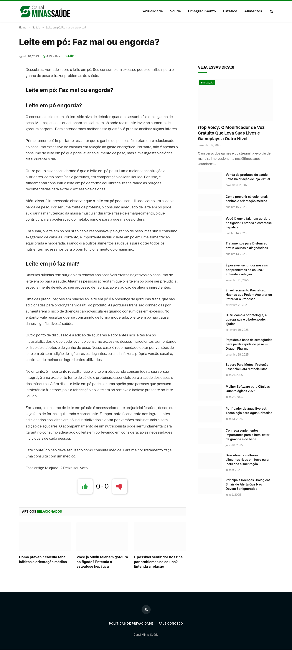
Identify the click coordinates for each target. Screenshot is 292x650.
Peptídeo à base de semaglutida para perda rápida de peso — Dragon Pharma (249, 344)
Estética (230, 11)
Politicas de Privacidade (131, 623)
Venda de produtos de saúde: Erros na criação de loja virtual (248, 177)
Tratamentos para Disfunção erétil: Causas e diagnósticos (247, 246)
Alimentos (253, 11)
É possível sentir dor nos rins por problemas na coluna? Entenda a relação (158, 562)
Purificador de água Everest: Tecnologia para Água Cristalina (249, 411)
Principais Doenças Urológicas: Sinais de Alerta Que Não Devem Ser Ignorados (249, 484)
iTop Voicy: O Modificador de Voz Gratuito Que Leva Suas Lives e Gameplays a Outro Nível (231, 133)
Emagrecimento (202, 11)
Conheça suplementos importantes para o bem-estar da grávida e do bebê (248, 435)
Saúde (175, 11)
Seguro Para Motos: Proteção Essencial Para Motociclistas (247, 367)
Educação (207, 82)
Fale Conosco (171, 623)
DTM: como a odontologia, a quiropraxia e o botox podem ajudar (247, 319)
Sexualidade (152, 11)
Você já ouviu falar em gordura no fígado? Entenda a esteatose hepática (102, 562)
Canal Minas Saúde (146, 634)
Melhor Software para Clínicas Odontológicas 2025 (248, 389)
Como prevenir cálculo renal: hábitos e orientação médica (43, 559)
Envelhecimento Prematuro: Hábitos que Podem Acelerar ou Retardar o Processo (249, 294)
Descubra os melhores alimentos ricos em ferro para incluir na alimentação (247, 459)
